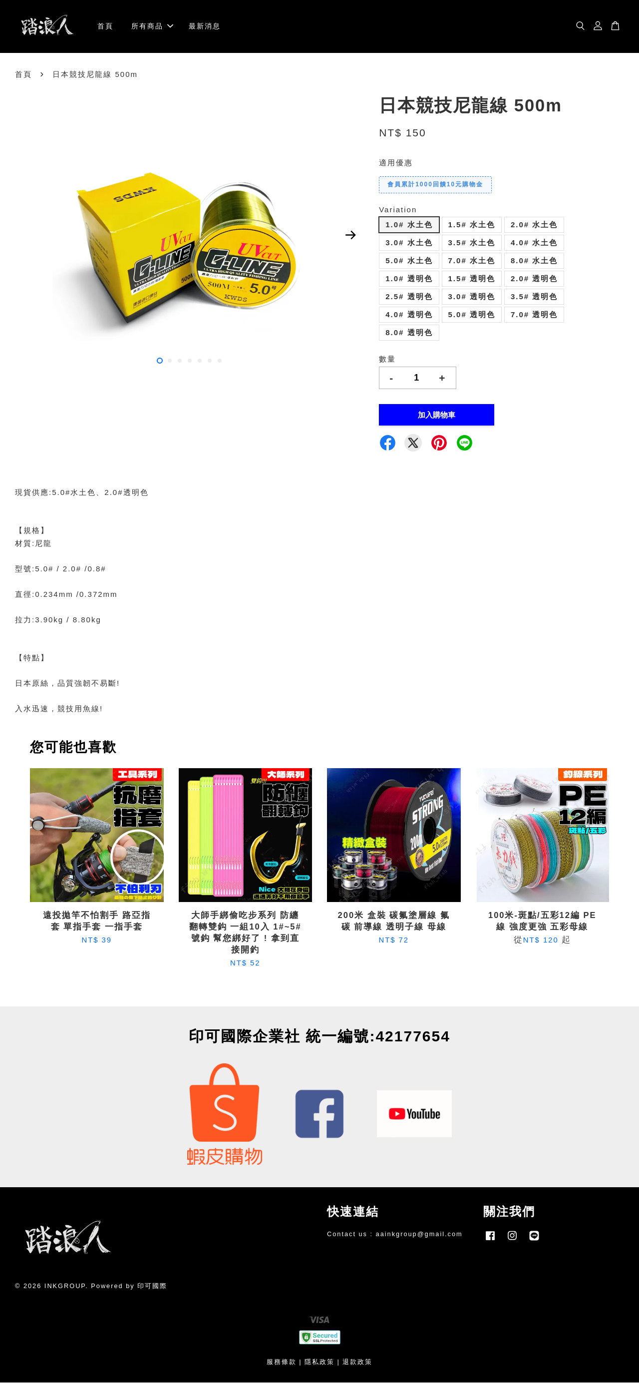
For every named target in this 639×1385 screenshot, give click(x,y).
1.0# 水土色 (408, 227)
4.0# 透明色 (408, 317)
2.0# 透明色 (534, 281)
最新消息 (205, 27)
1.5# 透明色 (471, 281)
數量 (387, 362)
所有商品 (152, 27)
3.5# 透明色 (534, 299)
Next (350, 237)
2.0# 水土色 (534, 227)
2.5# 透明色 (408, 299)
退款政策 (357, 1365)
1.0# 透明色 (408, 281)
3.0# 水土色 (408, 245)
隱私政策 (319, 1365)
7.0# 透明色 (534, 317)
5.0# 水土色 (408, 263)
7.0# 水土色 (471, 263)
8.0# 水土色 (534, 263)
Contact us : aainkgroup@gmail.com (395, 1237)
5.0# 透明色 (471, 317)
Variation (398, 212)
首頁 (105, 27)
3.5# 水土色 (471, 245)
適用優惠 (396, 165)
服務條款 (282, 1365)
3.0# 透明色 (471, 299)
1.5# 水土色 (471, 227)
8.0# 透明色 (408, 335)
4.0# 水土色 (534, 245)
